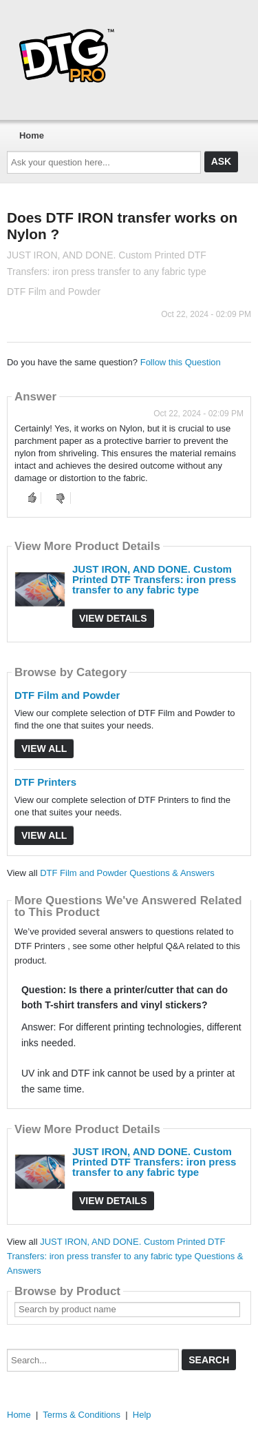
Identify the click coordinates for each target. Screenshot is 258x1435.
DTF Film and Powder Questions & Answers (127, 873)
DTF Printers (45, 782)
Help (142, 1414)
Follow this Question (180, 362)
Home (31, 135)
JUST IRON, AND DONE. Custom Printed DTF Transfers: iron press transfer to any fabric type (154, 579)
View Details (113, 618)
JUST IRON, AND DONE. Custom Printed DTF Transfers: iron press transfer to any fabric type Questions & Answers (125, 1256)
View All (44, 748)
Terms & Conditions (81, 1414)
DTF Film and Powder (67, 695)
